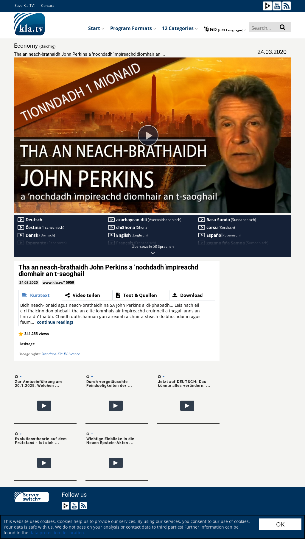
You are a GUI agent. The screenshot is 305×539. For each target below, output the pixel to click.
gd (225, 29)
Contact (47, 5)
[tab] (40, 295)
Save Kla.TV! (25, 5)
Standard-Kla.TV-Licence (60, 353)
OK (280, 524)
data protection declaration (56, 532)
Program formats (133, 28)
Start (96, 28)
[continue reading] (54, 322)
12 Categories (180, 28)
